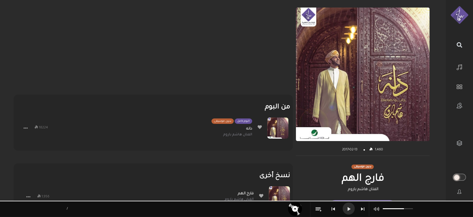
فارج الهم (246, 194)
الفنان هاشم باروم (363, 189)
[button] (26, 128)
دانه (249, 129)
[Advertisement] (153, 50)
